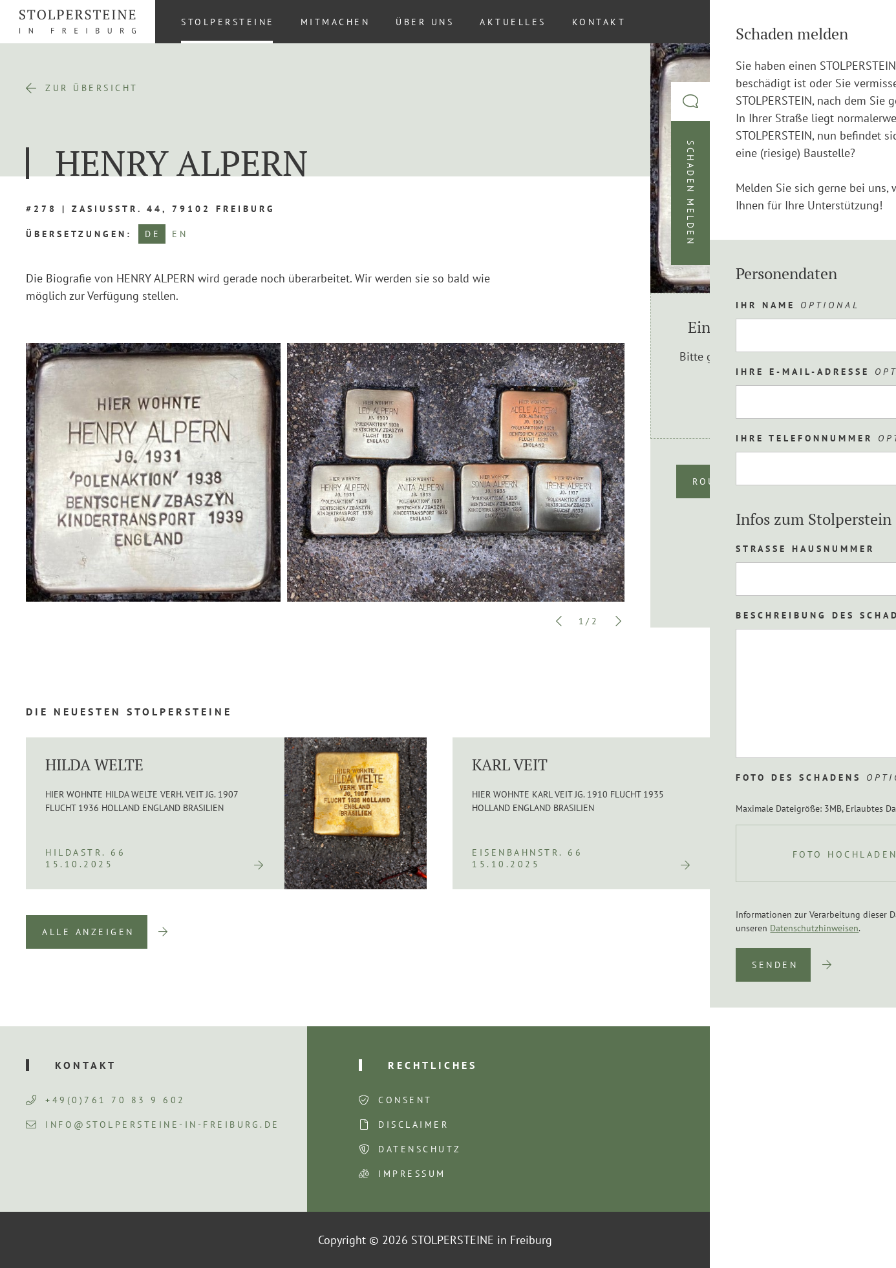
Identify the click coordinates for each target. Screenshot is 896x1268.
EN (179, 234)
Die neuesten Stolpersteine (129, 711)
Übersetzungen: (79, 234)
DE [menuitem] (863, 21)
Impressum (412, 1173)
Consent (405, 1100)
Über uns (425, 22)
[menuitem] (863, 21)
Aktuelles (513, 22)
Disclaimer (413, 1124)
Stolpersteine (228, 22)
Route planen (736, 481)
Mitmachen (335, 22)
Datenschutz (420, 1149)
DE (152, 234)
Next (618, 621)
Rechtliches (432, 1065)
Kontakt (599, 22)
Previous (559, 621)
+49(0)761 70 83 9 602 (106, 1100)
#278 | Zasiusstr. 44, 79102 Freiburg (150, 209)
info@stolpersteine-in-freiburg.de (153, 1124)
